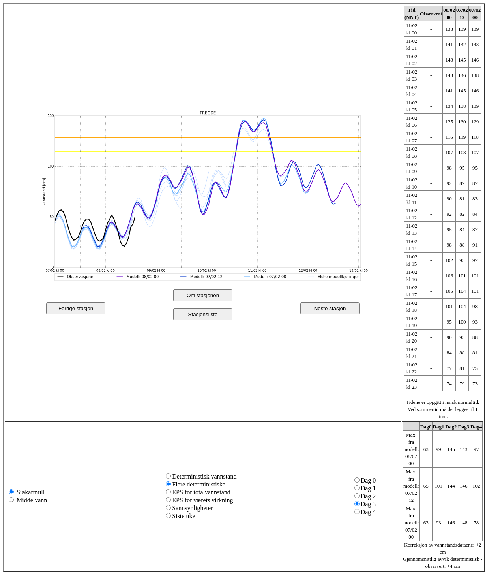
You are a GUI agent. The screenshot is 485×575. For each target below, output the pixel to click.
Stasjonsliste (203, 314)
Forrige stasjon (75, 308)
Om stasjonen (203, 295)
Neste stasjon (330, 308)
